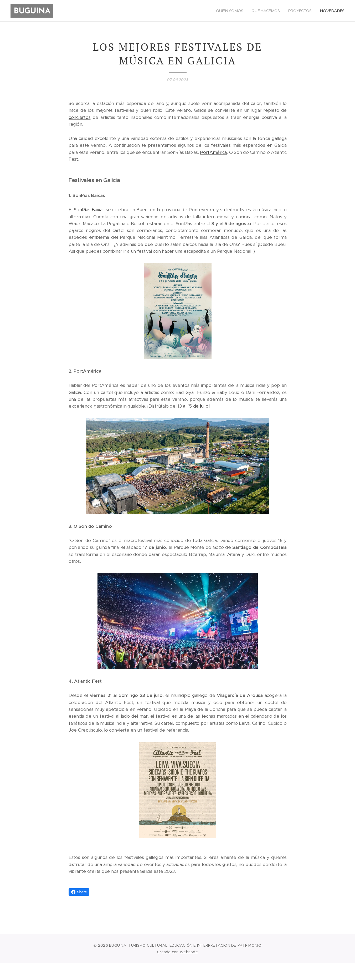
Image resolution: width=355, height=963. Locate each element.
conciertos (79, 117)
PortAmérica (213, 152)
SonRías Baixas (89, 210)
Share (79, 892)
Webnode (189, 952)
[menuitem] (229, 10)
